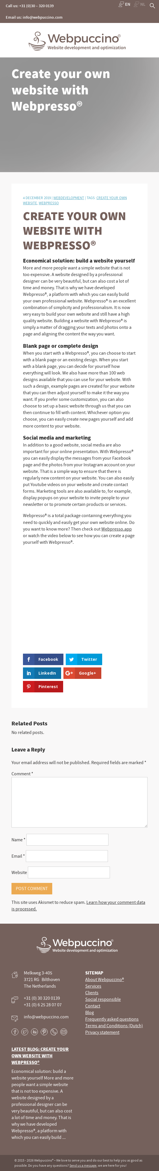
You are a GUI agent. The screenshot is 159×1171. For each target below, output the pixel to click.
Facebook (14, 1031)
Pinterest (44, 1031)
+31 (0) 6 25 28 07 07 (43, 1004)
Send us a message (82, 1165)
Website (19, 872)
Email (18, 856)
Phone (54, 1031)
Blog (89, 1012)
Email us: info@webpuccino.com (34, 17)
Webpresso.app (116, 529)
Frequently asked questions (112, 1019)
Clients (91, 992)
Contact (92, 1006)
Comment (22, 773)
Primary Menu (150, 33)
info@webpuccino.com (46, 1016)
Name (18, 839)
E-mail (63, 1031)
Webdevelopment (68, 197)
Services (93, 986)
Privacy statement (102, 1032)
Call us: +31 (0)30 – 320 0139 (30, 5)
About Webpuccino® (104, 979)
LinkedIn (34, 1031)
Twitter (24, 1031)
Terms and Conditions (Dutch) (114, 1025)
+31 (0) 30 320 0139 (42, 998)
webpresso (49, 203)
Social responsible (103, 999)
